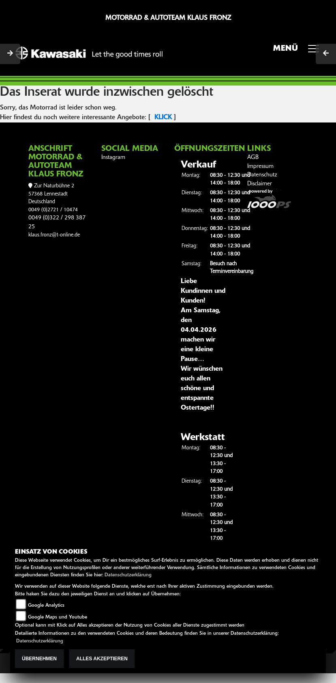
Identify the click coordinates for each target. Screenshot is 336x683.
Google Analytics (46, 605)
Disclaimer (259, 184)
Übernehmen (39, 659)
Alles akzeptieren (102, 659)
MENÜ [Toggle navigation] (299, 51)
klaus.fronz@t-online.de (54, 235)
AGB (253, 158)
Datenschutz (262, 175)
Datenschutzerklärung (128, 575)
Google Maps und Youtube (57, 617)
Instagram (113, 158)
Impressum (260, 166)
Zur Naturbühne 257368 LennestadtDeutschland (51, 193)
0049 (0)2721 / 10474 (53, 210)
